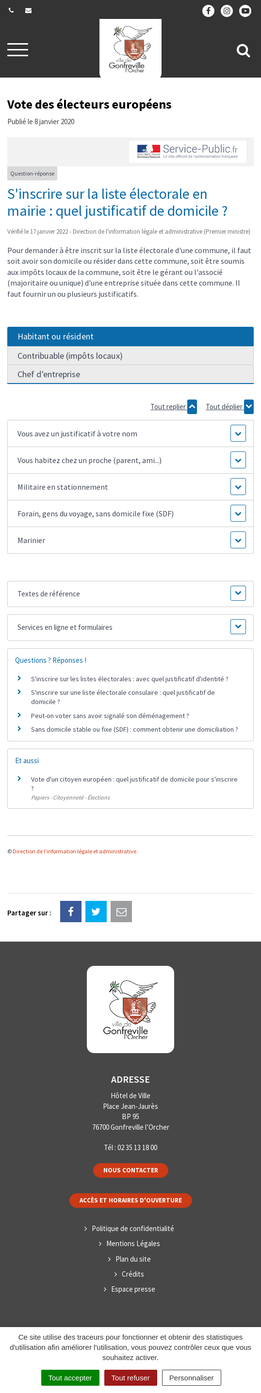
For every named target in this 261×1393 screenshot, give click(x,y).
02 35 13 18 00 (137, 1147)
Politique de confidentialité (133, 1228)
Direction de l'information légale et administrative (74, 851)
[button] (130, 433)
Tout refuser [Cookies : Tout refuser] (131, 1378)
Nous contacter (130, 1170)
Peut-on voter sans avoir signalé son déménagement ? (110, 715)
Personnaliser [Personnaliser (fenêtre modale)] (191, 1378)
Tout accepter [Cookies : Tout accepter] (70, 1378)
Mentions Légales (133, 1243)
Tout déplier (230, 407)
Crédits (133, 1274)
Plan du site (133, 1259)
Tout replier (173, 407)
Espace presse (133, 1289)
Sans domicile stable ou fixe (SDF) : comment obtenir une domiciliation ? (134, 729)
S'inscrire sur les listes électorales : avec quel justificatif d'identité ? (129, 678)
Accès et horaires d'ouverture (131, 1200)
